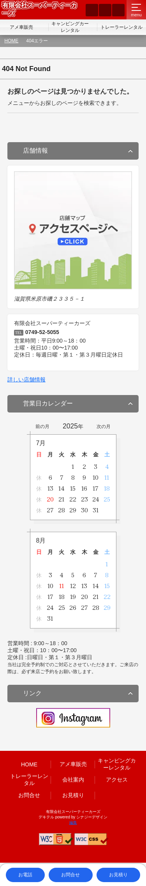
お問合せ (29, 795)
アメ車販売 (21, 27)
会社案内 (73, 779)
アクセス (117, 779)
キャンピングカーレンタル (70, 27)
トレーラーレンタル (121, 27)
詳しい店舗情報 (26, 379)
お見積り (73, 795)
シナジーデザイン (91, 817)
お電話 (25, 874)
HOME (11, 41)
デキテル (46, 817)
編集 (73, 822)
